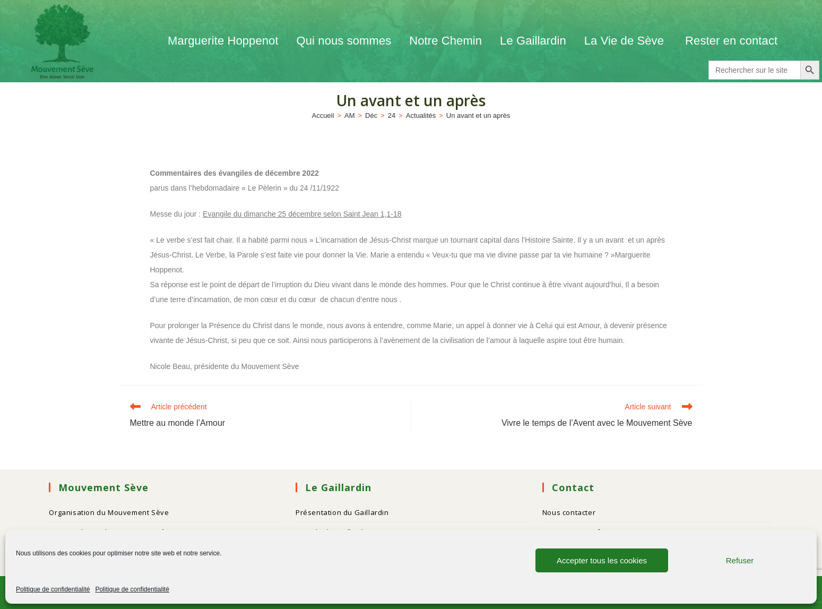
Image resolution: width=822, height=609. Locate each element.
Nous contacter (568, 512)
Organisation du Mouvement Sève (109, 512)
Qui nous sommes (344, 40)
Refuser (740, 560)
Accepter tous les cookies (602, 560)
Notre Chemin (445, 40)
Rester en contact (731, 40)
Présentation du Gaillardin (342, 512)
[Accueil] (323, 115)
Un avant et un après (478, 115)
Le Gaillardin (533, 40)
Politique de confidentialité (53, 589)
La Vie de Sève (625, 40)
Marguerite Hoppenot (223, 40)
